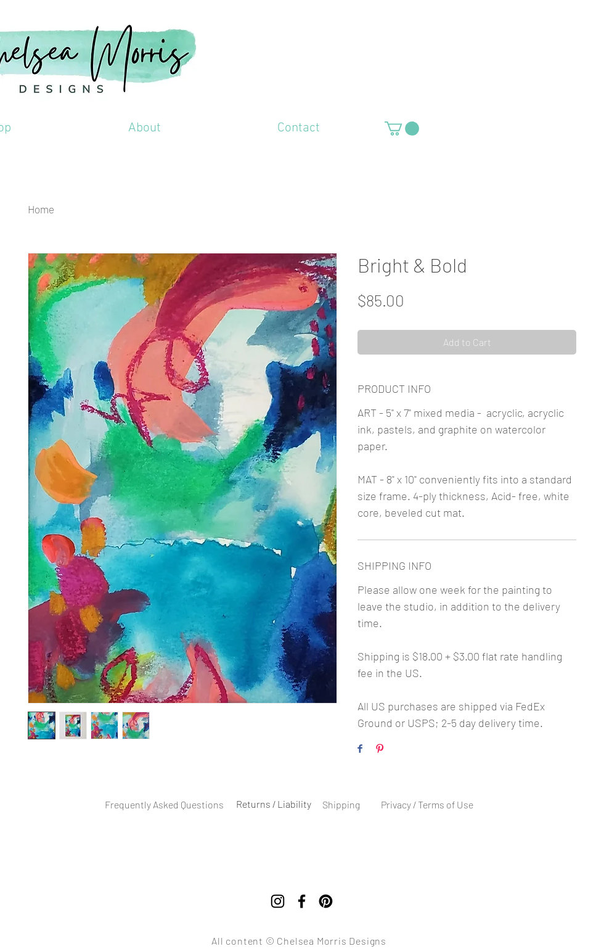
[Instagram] (278, 901)
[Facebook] (302, 901)
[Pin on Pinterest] (380, 749)
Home (41, 209)
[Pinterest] (326, 901)
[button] (402, 128)
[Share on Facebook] (359, 749)
